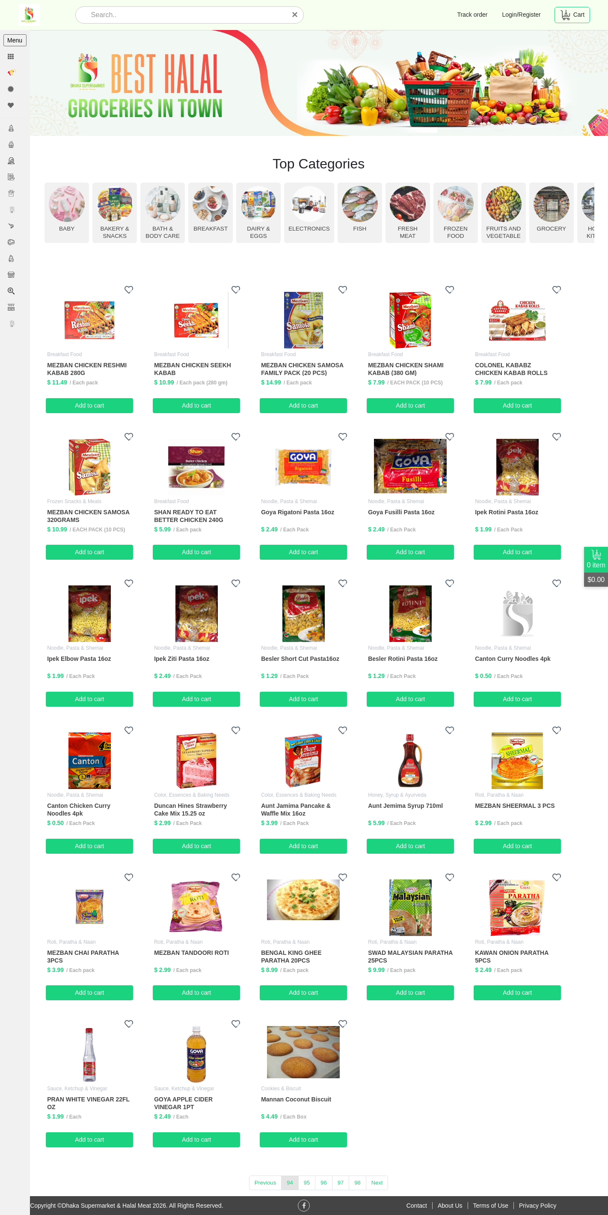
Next (377, 1182)
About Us (450, 1205)
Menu (14, 40)
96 (324, 1182)
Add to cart (90, 405)
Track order (472, 14)
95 (307, 1182)
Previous (266, 1182)
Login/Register (521, 14)
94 (290, 1182)
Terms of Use (490, 1205)
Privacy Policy (537, 1205)
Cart (572, 15)
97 (341, 1182)
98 (358, 1182)
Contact (416, 1205)
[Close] (295, 14)
